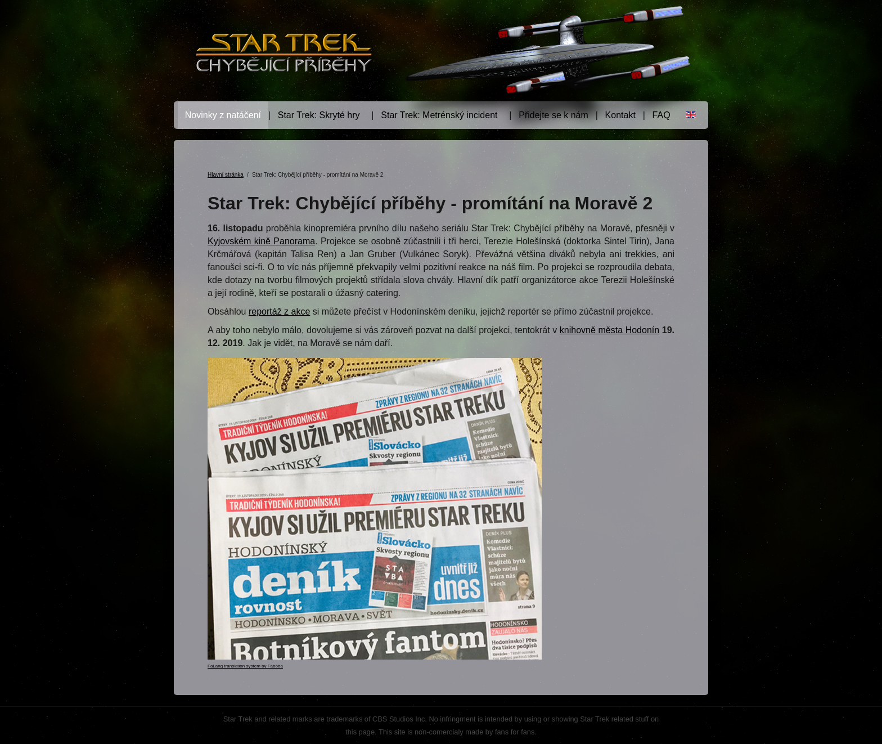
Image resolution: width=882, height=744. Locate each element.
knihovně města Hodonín (609, 330)
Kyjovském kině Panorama (261, 241)
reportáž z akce (279, 311)
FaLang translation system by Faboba (245, 666)
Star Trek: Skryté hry (319, 115)
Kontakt (620, 115)
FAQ (661, 115)
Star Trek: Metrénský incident (439, 115)
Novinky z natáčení (223, 115)
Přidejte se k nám (553, 115)
